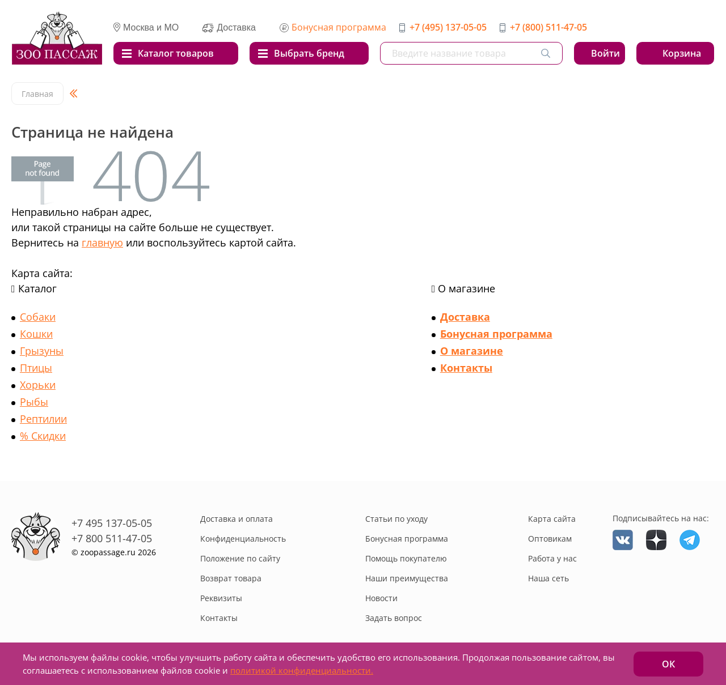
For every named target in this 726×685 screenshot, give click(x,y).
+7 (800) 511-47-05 (548, 27)
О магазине (471, 351)
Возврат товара (230, 578)
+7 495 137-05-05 (111, 523)
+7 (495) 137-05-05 (448, 27)
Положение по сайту (240, 558)
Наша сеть (548, 578)
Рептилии (43, 419)
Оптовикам (550, 538)
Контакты (466, 368)
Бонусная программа (339, 27)
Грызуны (42, 351)
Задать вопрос (393, 617)
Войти (605, 53)
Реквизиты (221, 598)
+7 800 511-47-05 (111, 538)
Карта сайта (552, 518)
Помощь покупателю (406, 558)
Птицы (36, 368)
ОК (668, 664)
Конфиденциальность (243, 538)
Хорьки (38, 385)
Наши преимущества (406, 578)
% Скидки (43, 436)
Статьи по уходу (396, 518)
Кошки (36, 334)
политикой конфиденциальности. (301, 670)
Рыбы (34, 402)
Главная (37, 93)
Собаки (38, 317)
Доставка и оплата (236, 518)
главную (102, 242)
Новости (381, 598)
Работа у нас (552, 558)
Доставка (465, 317)
